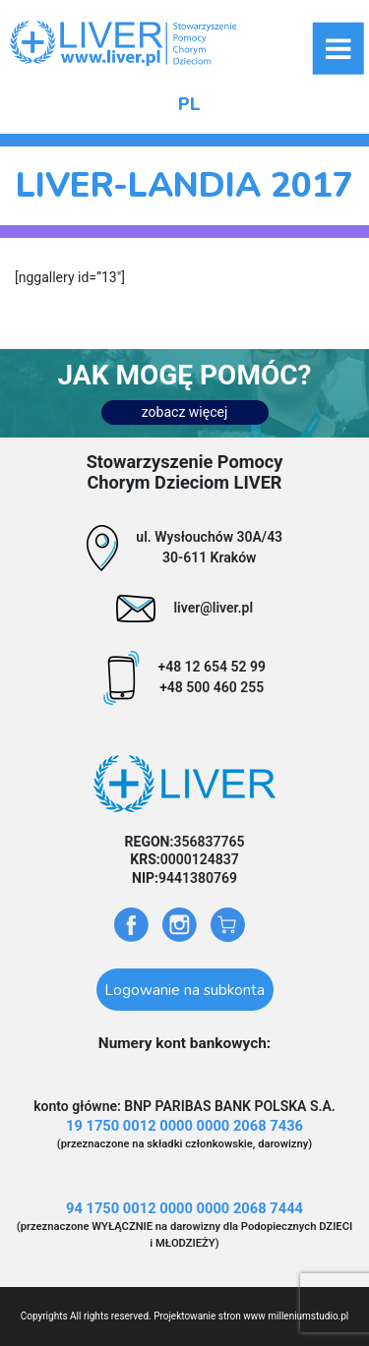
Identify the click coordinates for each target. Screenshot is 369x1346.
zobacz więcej (185, 412)
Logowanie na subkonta (184, 989)
